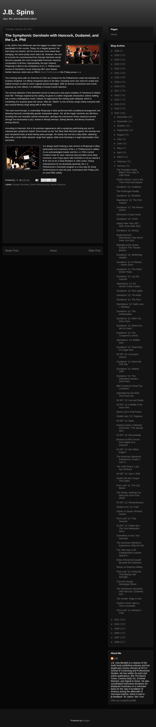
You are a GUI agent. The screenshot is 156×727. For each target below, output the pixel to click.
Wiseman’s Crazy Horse (129, 214)
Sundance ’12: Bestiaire (129, 195)
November (122, 121)
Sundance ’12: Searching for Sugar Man (129, 348)
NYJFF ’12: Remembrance (130, 502)
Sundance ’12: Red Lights (130, 290)
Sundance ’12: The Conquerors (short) (127, 334)
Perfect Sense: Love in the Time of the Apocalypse (130, 181)
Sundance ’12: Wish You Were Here (129, 320)
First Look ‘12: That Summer (126, 520)
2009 (117, 628)
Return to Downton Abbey (130, 567)
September (123, 130)
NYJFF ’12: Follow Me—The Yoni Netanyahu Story (129, 528)
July (119, 139)
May (119, 148)
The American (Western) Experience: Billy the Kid (130, 544)
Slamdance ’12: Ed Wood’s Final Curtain (128, 285)
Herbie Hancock (58, 184)
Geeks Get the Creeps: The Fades (128, 479)
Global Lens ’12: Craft (127, 507)
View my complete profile (123, 700)
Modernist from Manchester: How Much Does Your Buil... (130, 238)
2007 (117, 637)
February (122, 161)
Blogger (86, 720)
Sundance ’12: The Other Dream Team (129, 270)
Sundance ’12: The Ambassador (126, 312)
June (120, 143)
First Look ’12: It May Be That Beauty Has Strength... (129, 574)
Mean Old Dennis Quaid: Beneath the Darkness (129, 561)
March (120, 157)
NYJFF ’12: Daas (125, 420)
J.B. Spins (18, 12)
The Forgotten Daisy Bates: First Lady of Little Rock (128, 172)
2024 (117, 59)
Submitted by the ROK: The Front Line (128, 394)
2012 (117, 113)
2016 (117, 95)
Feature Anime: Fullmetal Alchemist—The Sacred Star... (130, 428)
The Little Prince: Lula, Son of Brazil (128, 468)
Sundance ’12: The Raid (129, 295)
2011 (117, 619)
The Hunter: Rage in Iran (129, 598)
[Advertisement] (52, 217)
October (121, 125)
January (121, 166)
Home (53, 250)
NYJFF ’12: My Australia (129, 435)
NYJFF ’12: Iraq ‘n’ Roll (128, 473)
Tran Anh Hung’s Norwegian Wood (126, 583)
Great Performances (50, 72)
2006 (117, 642)
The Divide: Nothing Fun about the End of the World (129, 495)
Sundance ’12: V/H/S (127, 219)
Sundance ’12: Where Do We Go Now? (129, 327)
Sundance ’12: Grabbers (129, 187)
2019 (117, 82)
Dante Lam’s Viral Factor (129, 411)
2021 (117, 73)
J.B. (116, 658)
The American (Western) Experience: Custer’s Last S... (129, 459)
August (121, 134)
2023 (117, 64)
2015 (117, 99)
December (122, 117)
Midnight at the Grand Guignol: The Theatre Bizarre (128, 248)
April (119, 152)
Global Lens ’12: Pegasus (130, 416)
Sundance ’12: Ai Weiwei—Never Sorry (129, 263)
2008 (117, 633)
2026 (117, 51)
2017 (117, 90)
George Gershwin (21, 184)
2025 (117, 55)
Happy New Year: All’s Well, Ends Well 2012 (129, 224)
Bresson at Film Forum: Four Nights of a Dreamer (128, 442)
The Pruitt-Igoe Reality (128, 191)
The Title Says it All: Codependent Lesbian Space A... (129, 553)
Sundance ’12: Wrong (127, 230)
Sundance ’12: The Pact (129, 299)
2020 (117, 77)
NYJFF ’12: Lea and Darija (130, 400)
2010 (117, 624)
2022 (117, 68)
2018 (117, 86)
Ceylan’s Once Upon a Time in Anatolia (128, 604)
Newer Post (11, 250)
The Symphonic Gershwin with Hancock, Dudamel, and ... (130, 591)
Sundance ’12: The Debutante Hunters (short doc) (127, 379)
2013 (117, 108)
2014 (117, 104)
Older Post (94, 250)
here (78, 72)
